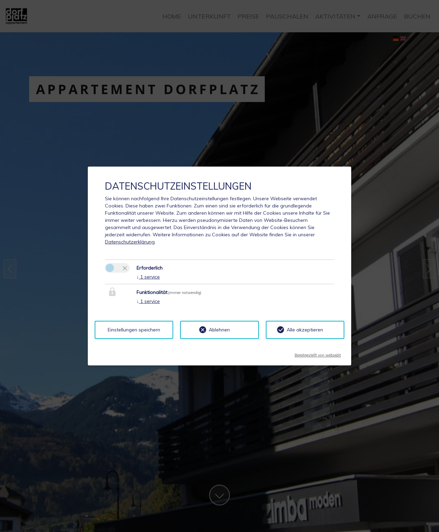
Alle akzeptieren (305, 330)
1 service (148, 277)
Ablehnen (219, 330)
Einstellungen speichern (134, 330)
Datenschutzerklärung (130, 242)
